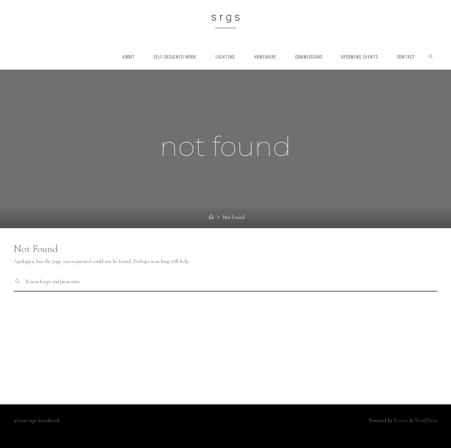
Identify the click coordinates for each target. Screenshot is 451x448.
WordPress (425, 420)
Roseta (400, 420)
